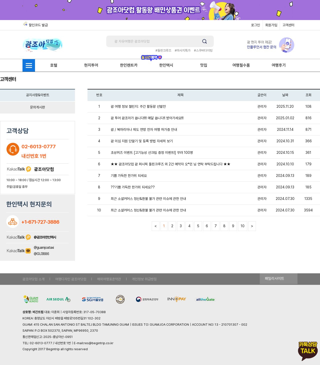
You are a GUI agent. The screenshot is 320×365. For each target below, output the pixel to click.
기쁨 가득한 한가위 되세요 (129, 176)
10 (242, 226)
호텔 (53, 65)
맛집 (203, 65)
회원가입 (271, 25)
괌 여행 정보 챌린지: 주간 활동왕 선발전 (138, 106)
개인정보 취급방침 (144, 279)
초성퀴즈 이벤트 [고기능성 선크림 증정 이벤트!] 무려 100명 (152, 153)
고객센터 (288, 25)
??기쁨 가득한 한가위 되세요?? (133, 187)
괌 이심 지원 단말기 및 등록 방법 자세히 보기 (142, 141)
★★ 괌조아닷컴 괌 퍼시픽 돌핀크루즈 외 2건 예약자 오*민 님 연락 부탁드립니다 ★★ (170, 164)
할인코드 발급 (38, 25)
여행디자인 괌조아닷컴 (70, 279)
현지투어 (91, 65)
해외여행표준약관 (109, 279)
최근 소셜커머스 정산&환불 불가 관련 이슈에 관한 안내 (148, 199)
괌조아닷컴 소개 (33, 279)
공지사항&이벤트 (37, 95)
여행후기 (279, 65)
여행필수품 (241, 65)
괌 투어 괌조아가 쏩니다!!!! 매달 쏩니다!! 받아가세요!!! (147, 118)
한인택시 (166, 65)
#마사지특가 (182, 50)
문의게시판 (37, 107)
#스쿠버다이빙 (203, 50)
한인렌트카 (129, 65)
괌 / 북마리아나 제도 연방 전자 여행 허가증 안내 (144, 130)
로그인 (255, 25)
